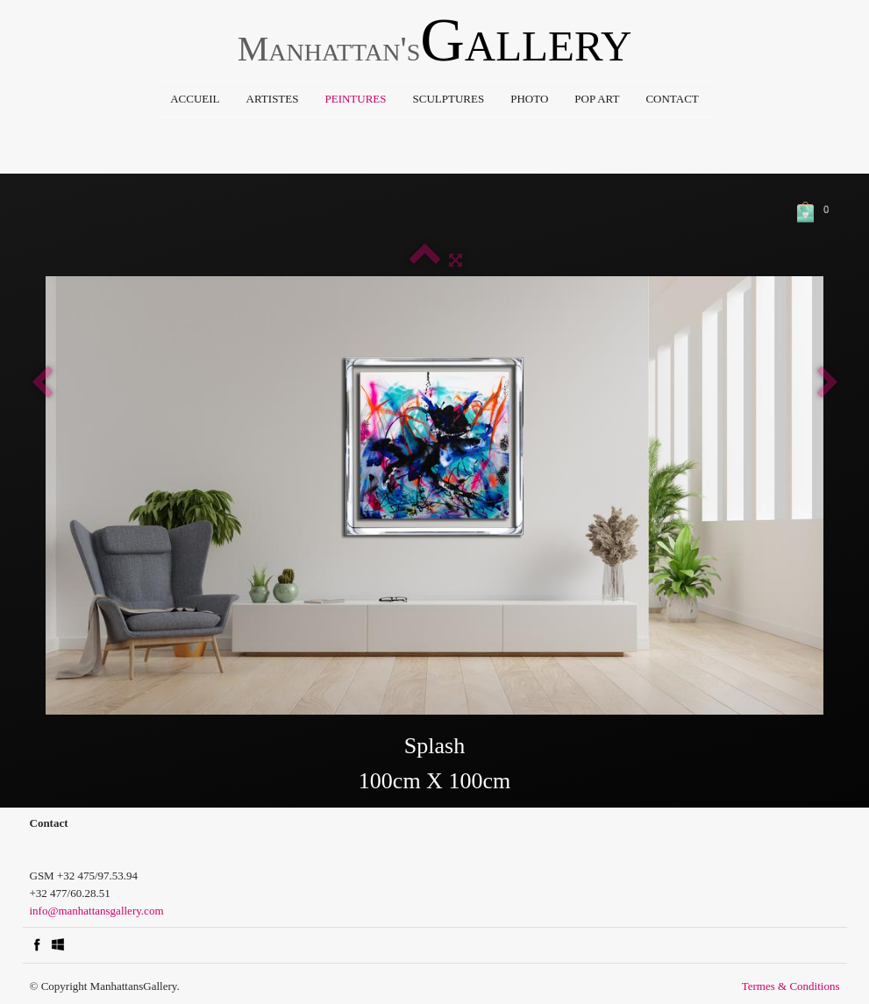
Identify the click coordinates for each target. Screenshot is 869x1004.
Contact (671, 98)
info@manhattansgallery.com (97, 910)
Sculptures (449, 98)
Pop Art (596, 98)
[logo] (435, 44)
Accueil (194, 98)
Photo (529, 98)
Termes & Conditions (791, 986)
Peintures (355, 98)
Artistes (272, 98)
